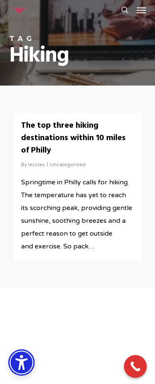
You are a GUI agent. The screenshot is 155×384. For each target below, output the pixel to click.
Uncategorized (68, 164)
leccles (36, 164)
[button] (141, 10)
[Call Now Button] (135, 366)
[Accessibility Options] (21, 362)
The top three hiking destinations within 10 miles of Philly (73, 138)
